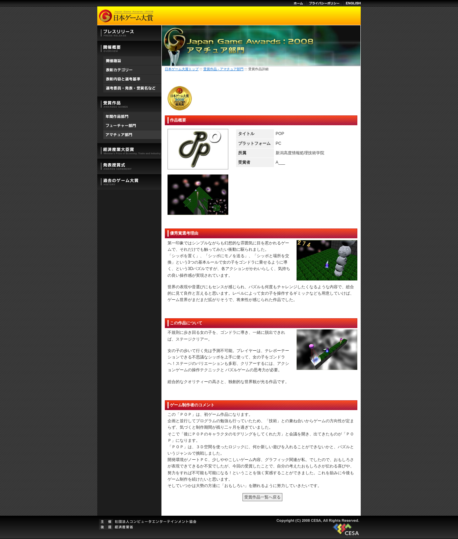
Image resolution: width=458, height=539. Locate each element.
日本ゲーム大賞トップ (182, 69)
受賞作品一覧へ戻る (262, 497)
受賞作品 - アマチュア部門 (223, 69)
